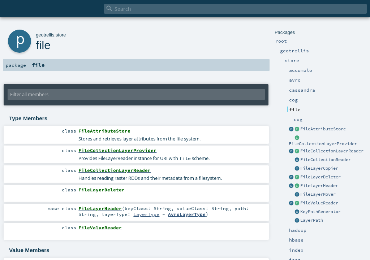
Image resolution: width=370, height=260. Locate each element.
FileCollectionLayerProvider (323, 143)
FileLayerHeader (319, 185)
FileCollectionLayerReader (331, 150)
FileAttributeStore (323, 128)
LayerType (146, 214)
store (61, 35)
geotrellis (45, 35)
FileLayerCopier (319, 168)
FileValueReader (319, 202)
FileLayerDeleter (320, 176)
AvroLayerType (187, 214)
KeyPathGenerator (320, 211)
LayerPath (311, 220)
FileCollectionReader (325, 159)
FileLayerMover (318, 194)
